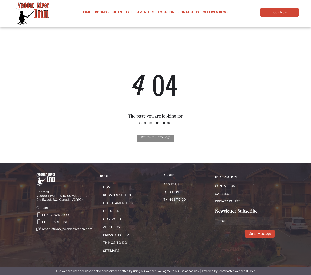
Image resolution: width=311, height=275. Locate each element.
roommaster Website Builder (236, 271)
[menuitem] (86, 12)
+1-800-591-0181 (54, 222)
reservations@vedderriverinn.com (67, 229)
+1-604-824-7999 (55, 215)
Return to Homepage (155, 137)
